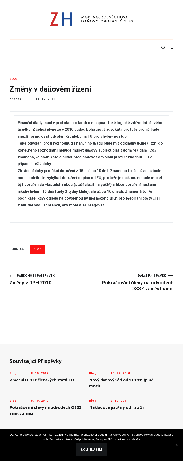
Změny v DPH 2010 (51, 280)
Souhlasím (91, 450)
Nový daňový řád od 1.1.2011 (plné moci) (121, 383)
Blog (13, 79)
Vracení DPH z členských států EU (42, 380)
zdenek (15, 99)
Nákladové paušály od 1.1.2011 (117, 407)
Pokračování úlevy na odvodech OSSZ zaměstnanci (132, 283)
